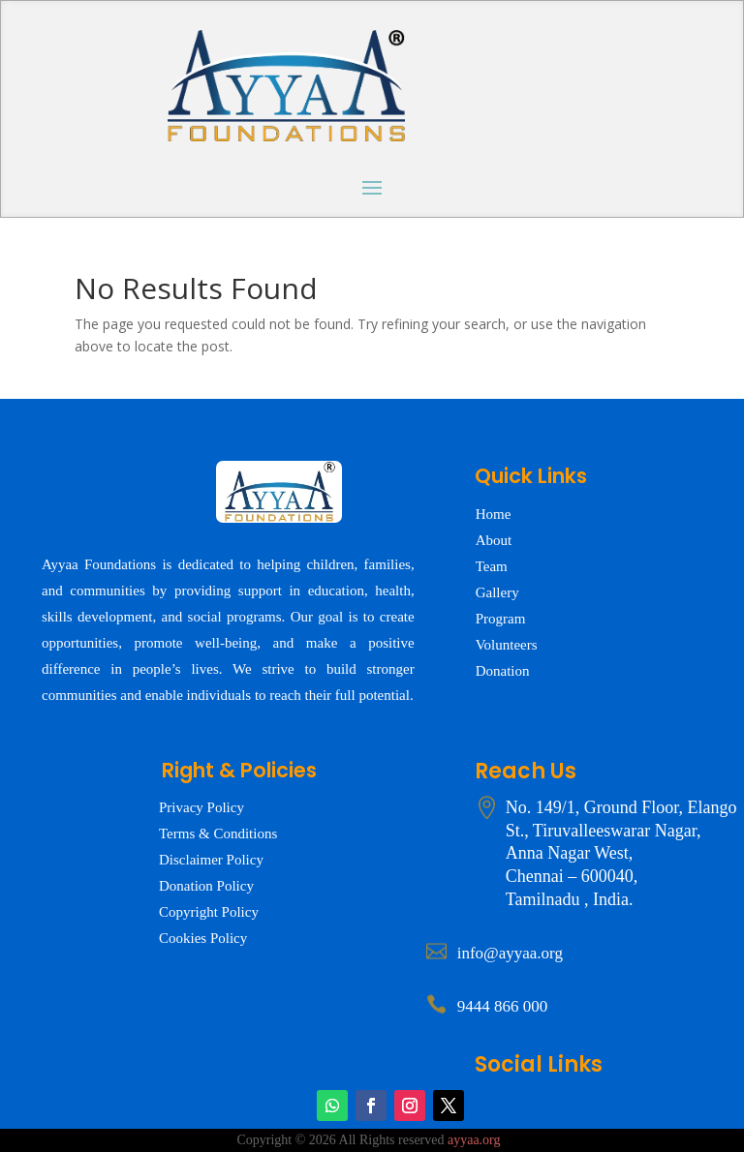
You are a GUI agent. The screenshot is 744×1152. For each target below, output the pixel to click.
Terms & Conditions (218, 833)
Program (501, 618)
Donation (503, 671)
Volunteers (507, 644)
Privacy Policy (201, 807)
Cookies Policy (203, 938)
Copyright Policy (209, 912)
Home (494, 514)
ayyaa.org (474, 1140)
